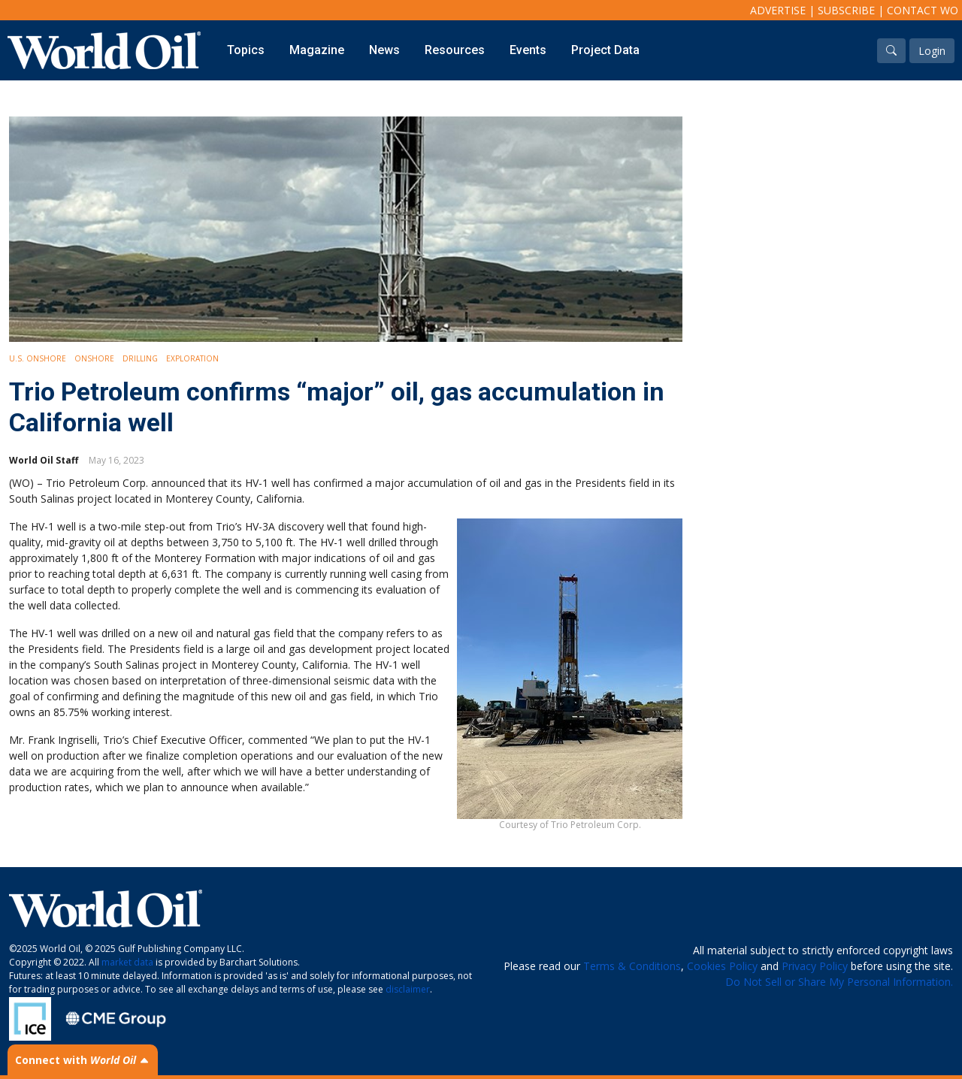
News (384, 50)
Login (931, 51)
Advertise (778, 10)
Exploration (192, 358)
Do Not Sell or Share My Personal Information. (839, 982)
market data (127, 962)
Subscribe (846, 10)
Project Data (605, 50)
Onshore (94, 358)
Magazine (316, 50)
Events (528, 50)
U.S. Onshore (37, 358)
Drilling (140, 358)
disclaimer (408, 989)
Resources (455, 50)
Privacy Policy (815, 966)
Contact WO (922, 10)
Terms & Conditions (632, 966)
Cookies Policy (722, 966)
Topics (246, 50)
